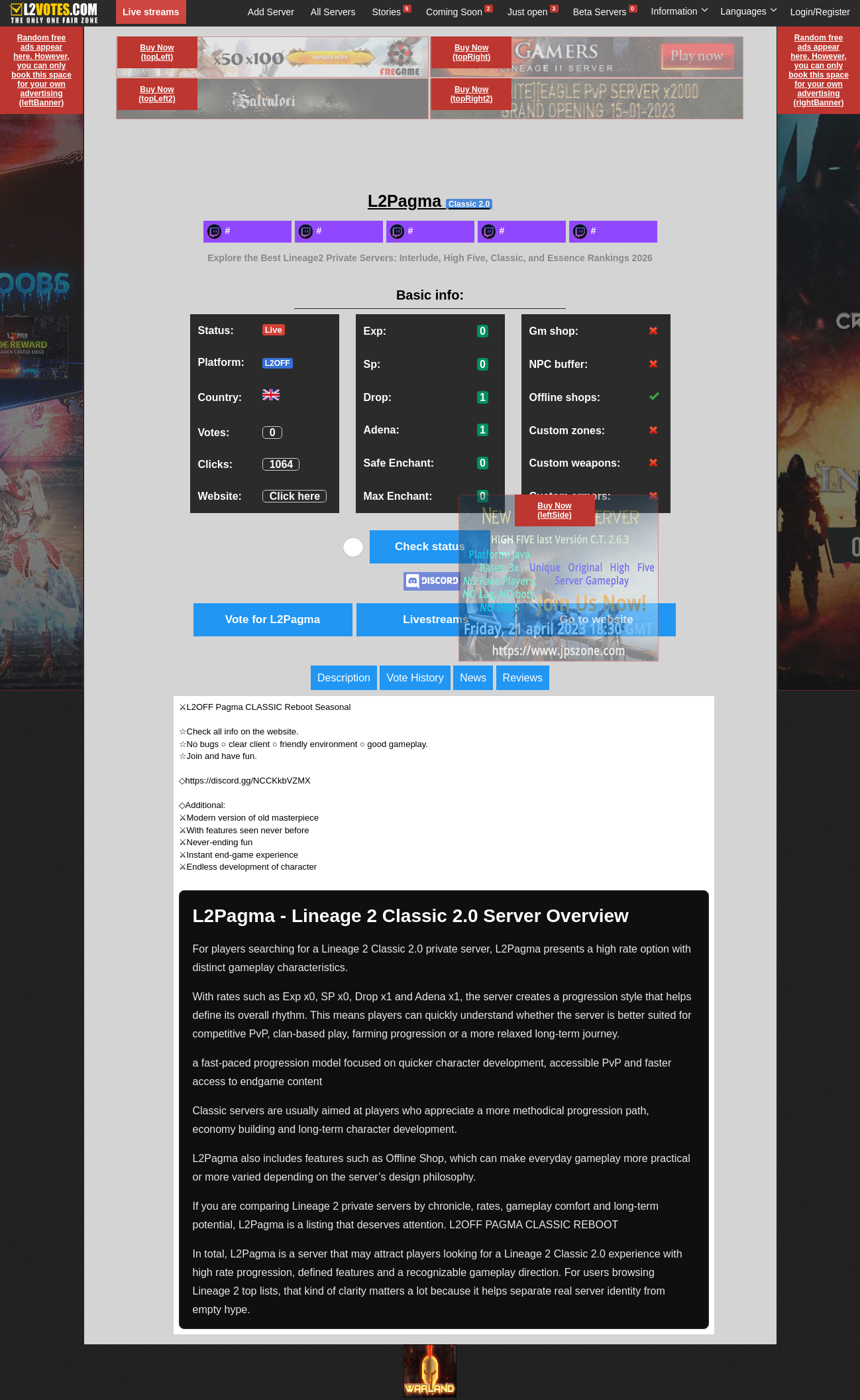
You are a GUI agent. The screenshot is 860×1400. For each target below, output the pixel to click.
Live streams (151, 12)
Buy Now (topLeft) (157, 52)
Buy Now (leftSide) (554, 510)
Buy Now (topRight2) (472, 94)
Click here (295, 496)
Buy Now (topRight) (471, 52)
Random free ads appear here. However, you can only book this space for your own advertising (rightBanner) (818, 70)
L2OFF (277, 363)
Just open (528, 12)
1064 (282, 464)
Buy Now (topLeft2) (156, 94)
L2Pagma (430, 201)
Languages (749, 11)
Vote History (414, 677)
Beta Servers (600, 12)
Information (680, 11)
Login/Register (820, 12)
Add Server (271, 12)
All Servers (333, 12)
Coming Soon (454, 12)
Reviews (523, 677)
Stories (387, 12)
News (473, 677)
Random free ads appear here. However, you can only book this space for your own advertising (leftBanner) (41, 70)
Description (343, 677)
